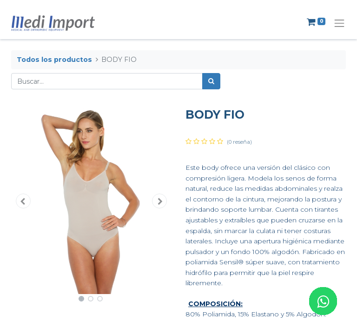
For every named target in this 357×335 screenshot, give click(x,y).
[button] (23, 201)
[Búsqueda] (211, 81)
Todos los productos (54, 59)
